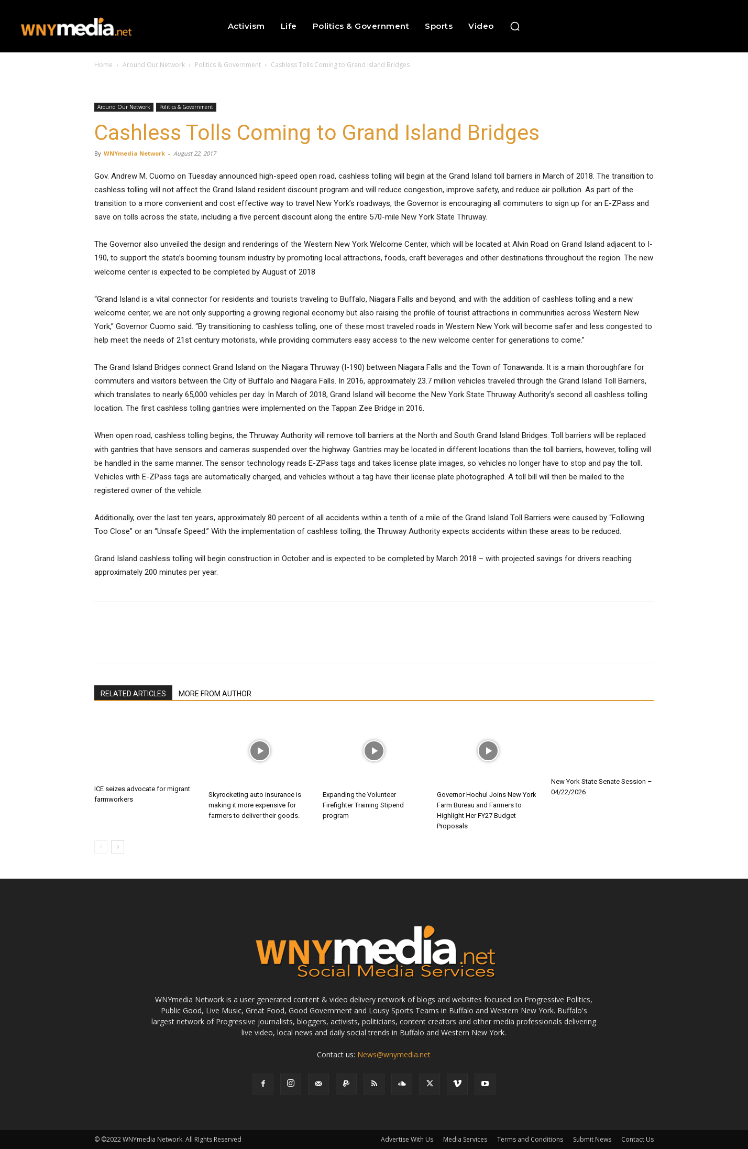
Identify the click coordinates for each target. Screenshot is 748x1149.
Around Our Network (154, 64)
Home (103, 64)
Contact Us (637, 1139)
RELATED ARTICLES (133, 694)
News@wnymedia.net (394, 1054)
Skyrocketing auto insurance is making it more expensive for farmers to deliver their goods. (254, 805)
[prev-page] (100, 846)
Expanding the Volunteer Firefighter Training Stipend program (363, 805)
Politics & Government (228, 64)
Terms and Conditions (530, 1139)
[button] (514, 26)
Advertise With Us (407, 1139)
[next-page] (117, 846)
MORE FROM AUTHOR (215, 694)
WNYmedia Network (134, 153)
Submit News (592, 1139)
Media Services (465, 1139)
